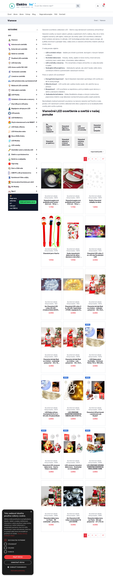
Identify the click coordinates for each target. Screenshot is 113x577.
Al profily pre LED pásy (18, 104)
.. (99, 159)
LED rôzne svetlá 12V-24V (17, 67)
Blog (34, 14)
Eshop (28, 14)
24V (9, 35)
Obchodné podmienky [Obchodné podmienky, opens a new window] (18, 571)
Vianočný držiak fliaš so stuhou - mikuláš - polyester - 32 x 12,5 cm (95, 309)
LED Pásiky (13, 94)
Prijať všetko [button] (18, 557)
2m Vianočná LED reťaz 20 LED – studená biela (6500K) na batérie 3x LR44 (51, 309)
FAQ (55, 14)
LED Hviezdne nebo (17, 131)
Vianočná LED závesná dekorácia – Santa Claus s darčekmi (51, 467)
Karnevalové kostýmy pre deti (21, 182)
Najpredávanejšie (45, 14)
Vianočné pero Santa (51, 253)
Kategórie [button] (23, 30)
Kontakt (62, 14)
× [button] (31, 512)
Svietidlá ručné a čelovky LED (20, 150)
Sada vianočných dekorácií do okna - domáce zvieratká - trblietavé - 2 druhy (73, 256)
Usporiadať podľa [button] (96, 152)
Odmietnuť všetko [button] (17, 562)
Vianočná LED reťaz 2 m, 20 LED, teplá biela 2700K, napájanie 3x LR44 (73, 309)
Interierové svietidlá (17, 44)
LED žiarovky (14, 63)
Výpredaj (13, 163)
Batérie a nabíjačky (17, 159)
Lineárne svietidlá (16, 76)
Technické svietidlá (17, 71)
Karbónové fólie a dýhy (18, 177)
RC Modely (13, 186)
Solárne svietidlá (16, 53)
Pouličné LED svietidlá (18, 58)
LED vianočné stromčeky (82, 128)
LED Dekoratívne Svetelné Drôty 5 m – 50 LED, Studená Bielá (51, 414)
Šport (12, 191)
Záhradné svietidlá (17, 90)
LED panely (14, 113)
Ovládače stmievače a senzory (21, 99)
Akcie (15, 14)
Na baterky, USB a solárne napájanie (49, 128)
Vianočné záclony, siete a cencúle (81, 142)
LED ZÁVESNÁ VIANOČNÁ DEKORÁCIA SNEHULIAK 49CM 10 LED (73, 415)
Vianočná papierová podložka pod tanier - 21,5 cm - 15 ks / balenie (73, 203)
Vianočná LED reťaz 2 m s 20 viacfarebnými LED (95, 255)
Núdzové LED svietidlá (18, 85)
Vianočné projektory (50, 142)
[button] (98, 6)
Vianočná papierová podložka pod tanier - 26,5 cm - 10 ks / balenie (51, 203)
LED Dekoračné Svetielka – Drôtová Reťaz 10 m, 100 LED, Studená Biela (95, 362)
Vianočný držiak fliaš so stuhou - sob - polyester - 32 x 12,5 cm (73, 362)
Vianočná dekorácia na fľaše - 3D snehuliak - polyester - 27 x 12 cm (51, 521)
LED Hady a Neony (16, 127)
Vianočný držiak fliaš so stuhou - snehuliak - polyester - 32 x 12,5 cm (51, 362)
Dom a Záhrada (15, 168)
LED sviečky (14, 145)
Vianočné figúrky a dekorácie (66, 128)
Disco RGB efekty (16, 136)
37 (103, 159)
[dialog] (17, 542)
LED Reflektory (15, 117)
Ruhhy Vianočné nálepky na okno (95, 201)
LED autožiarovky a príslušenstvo (22, 81)
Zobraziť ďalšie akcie (27, 202)
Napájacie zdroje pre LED (19, 108)
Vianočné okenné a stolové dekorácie (66, 142)
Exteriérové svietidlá (17, 49)
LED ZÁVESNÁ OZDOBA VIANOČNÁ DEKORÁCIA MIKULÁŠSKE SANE (95, 467)
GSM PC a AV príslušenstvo (19, 173)
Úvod (9, 14)
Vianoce (102, 20)
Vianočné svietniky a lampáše (97, 128)
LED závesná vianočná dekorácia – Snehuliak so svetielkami (73, 467)
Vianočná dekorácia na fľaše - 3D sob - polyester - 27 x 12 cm (95, 520)
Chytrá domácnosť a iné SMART (21, 122)
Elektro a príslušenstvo (18, 154)
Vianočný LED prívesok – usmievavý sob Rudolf (95, 414)
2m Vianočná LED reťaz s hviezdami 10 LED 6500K (73, 520)
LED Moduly (14, 140)
